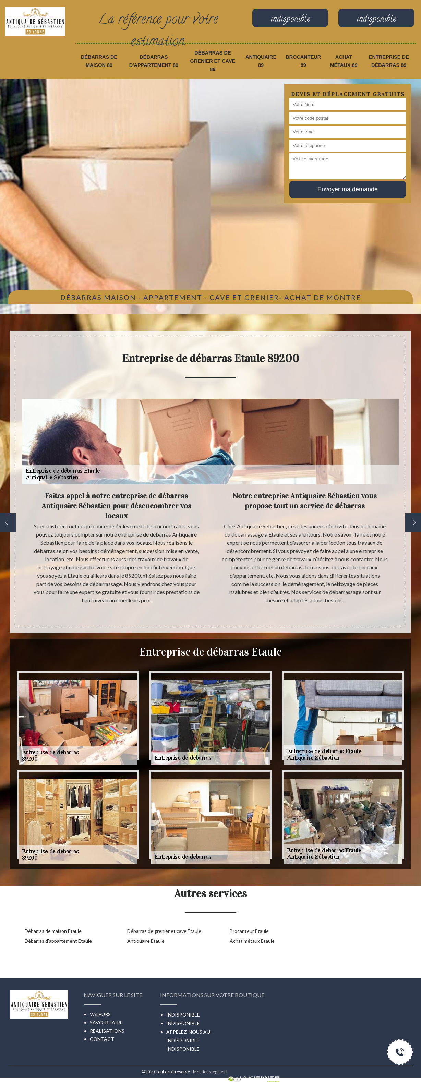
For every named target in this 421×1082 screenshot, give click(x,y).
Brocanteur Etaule (249, 931)
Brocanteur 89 (303, 61)
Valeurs (100, 1014)
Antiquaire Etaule (146, 941)
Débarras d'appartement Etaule (58, 941)
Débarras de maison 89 (99, 61)
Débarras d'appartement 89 (153, 61)
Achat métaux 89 (343, 61)
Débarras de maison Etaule (53, 931)
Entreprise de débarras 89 (389, 61)
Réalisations (107, 1031)
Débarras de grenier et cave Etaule (164, 931)
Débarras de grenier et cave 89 (212, 61)
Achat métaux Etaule (252, 941)
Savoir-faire (106, 1022)
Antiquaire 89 (260, 61)
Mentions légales (209, 1071)
